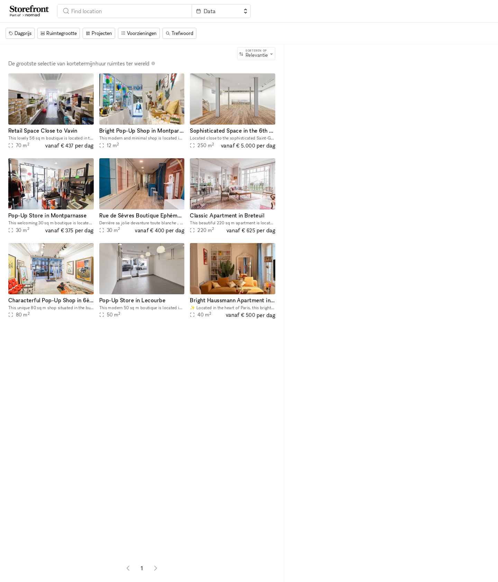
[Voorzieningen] (139, 33)
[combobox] (124, 11)
